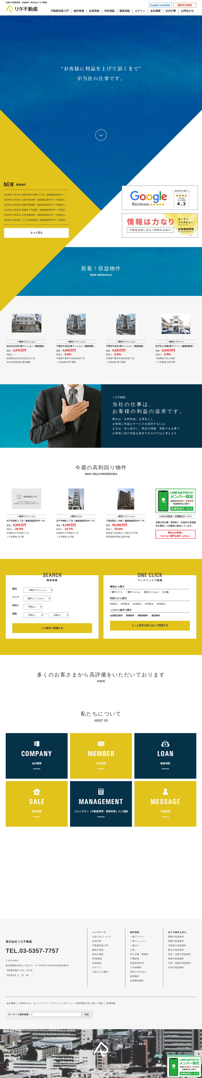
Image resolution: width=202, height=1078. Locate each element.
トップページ (99, 932)
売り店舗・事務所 (139, 954)
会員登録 (94, 10)
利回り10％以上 (138, 972)
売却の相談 (98, 954)
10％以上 (125, 604)
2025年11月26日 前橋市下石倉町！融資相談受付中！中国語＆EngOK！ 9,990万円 (46, 210)
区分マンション (151, 592)
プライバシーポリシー (61, 1003)
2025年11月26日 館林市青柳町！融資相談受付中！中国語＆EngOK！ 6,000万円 (45, 204)
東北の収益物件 (176, 950)
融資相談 (125, 10)
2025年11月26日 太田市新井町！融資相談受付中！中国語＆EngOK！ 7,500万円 (45, 199)
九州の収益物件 (176, 967)
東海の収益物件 (176, 958)
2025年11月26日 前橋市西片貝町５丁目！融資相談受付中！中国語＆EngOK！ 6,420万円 (49, 194)
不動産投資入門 (59, 10)
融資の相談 (98, 950)
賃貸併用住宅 (137, 963)
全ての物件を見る (177, 932)
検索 (87, 1014)
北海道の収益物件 (177, 945)
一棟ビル (134, 945)
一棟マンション (133, 592)
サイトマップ (40, 1003)
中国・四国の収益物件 (179, 963)
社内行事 (171, 10)
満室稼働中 (143, 615)
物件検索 (79, 10)
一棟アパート (116, 592)
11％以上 (137, 604)
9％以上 (113, 604)
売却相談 (109, 10)
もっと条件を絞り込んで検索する (150, 625)
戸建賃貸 (134, 958)
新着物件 (130, 615)
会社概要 (155, 10)
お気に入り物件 (100, 972)
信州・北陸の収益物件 (179, 954)
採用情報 (110, 1003)
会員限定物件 (116, 615)
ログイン (140, 10)
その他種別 (136, 967)
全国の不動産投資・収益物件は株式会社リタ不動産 (97, 1066)
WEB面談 (97, 958)
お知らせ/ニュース (101, 936)
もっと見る (36, 232)
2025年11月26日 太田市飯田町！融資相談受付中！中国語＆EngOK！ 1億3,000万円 (46, 215)
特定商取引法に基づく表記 (89, 1003)
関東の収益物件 (176, 936)
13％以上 (161, 604)
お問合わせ (187, 10)
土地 (132, 950)
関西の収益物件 (176, 941)
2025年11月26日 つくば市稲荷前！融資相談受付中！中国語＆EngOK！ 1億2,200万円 (47, 220)
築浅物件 (156, 615)
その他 (165, 592)
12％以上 (149, 604)
